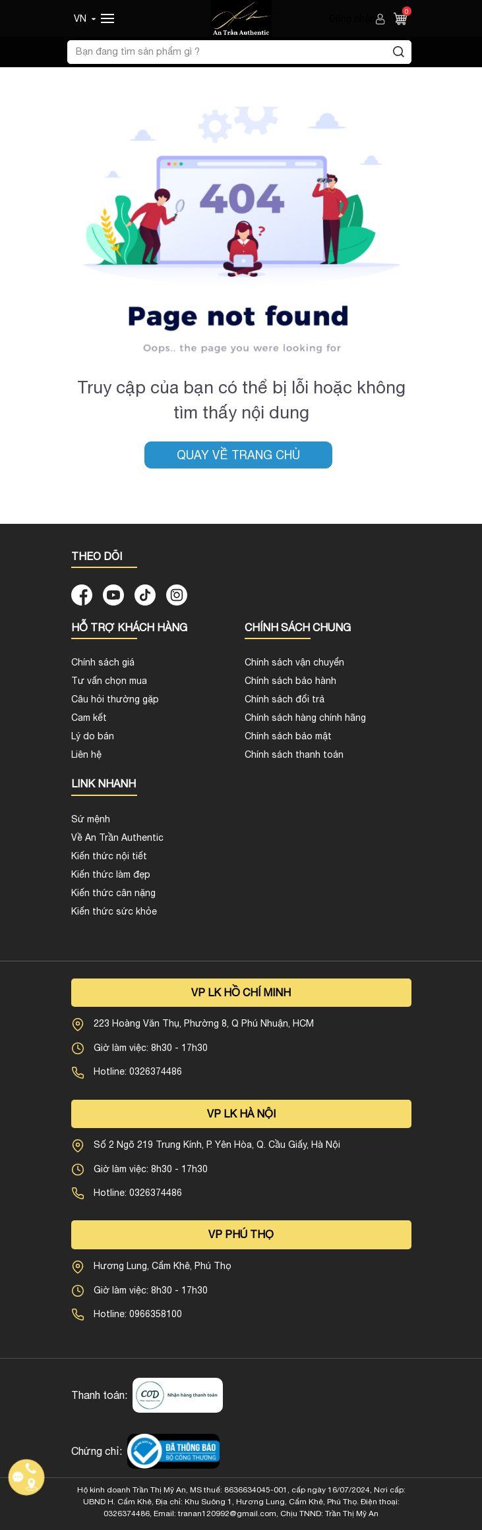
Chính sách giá (103, 662)
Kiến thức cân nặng (113, 893)
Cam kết (89, 717)
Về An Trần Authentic (117, 837)
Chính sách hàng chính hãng (305, 717)
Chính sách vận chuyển (294, 662)
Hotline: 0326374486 (138, 1071)
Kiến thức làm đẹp (110, 874)
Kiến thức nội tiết (109, 856)
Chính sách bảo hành (290, 680)
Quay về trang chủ (238, 455)
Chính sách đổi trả (284, 699)
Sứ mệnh (90, 819)
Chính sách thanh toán (294, 754)
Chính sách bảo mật (288, 736)
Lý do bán (92, 736)
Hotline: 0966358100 (138, 1314)
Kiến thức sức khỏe (114, 911)
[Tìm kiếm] (399, 52)
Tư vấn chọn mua (109, 680)
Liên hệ (86, 754)
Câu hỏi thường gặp (115, 699)
